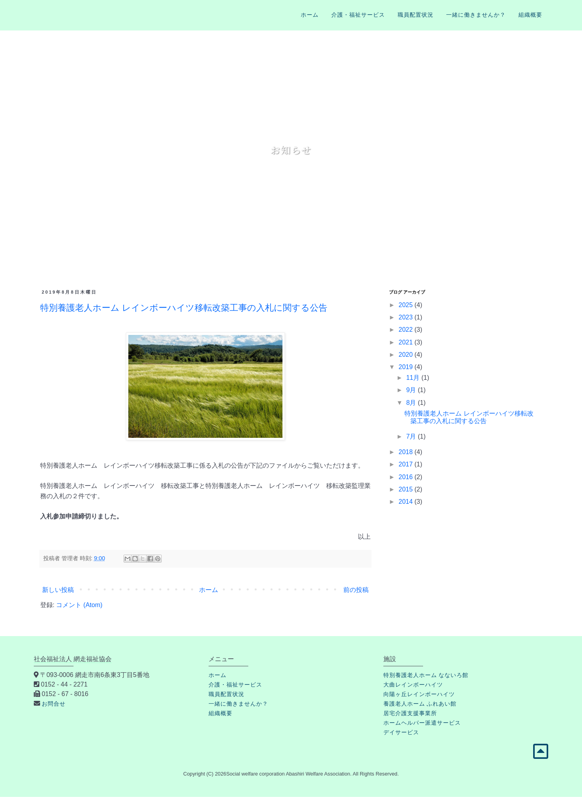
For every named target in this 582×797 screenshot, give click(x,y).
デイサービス (401, 732)
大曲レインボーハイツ (413, 684)
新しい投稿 (58, 589)
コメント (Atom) (79, 605)
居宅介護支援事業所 (410, 713)
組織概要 (530, 15)
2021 (406, 342)
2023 (406, 317)
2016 (406, 477)
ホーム (310, 15)
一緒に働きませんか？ (476, 15)
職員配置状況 (415, 15)
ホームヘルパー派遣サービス (422, 723)
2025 (406, 305)
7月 (412, 436)
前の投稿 (356, 589)
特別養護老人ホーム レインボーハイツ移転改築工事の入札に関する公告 (183, 308)
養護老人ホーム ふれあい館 (420, 703)
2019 (406, 367)
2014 (406, 501)
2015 (406, 489)
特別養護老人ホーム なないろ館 (426, 675)
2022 (406, 329)
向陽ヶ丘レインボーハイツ (419, 694)
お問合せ (54, 703)
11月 (413, 377)
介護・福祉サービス (358, 15)
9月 (412, 390)
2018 (406, 452)
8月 (412, 402)
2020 (406, 354)
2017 (406, 464)
